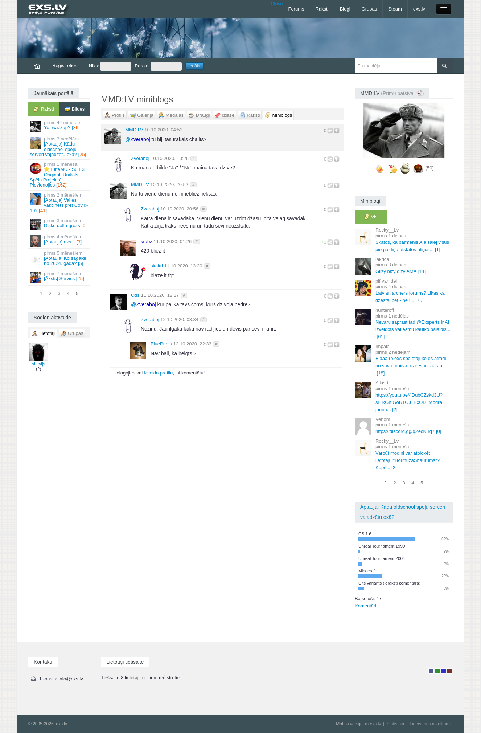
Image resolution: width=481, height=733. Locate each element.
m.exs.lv (373, 723)
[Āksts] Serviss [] (60, 277)
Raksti (322, 9)
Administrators (449, 671)
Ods (135, 295)
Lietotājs (431, 671)
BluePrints (161, 344)
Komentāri (365, 606)
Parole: (158, 66)
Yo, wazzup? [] (60, 126)
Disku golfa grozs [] (60, 224)
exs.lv (419, 9)
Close (277, 3)
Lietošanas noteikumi (430, 723)
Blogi (345, 9)
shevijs (38, 354)
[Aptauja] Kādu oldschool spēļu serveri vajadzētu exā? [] (60, 146)
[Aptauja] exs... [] (60, 240)
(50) (430, 168)
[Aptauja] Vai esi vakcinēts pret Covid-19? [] (60, 202)
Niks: (110, 66)
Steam (395, 9)
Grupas (369, 9)
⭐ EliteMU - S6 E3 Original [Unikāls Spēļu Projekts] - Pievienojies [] (60, 174)
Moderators (443, 671)
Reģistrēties (64, 65)
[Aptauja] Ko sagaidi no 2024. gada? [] (60, 258)
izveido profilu (158, 373)
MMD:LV (134, 129)
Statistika (395, 723)
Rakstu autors (437, 671)
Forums (296, 9)
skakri (157, 266)
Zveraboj (140, 158)
